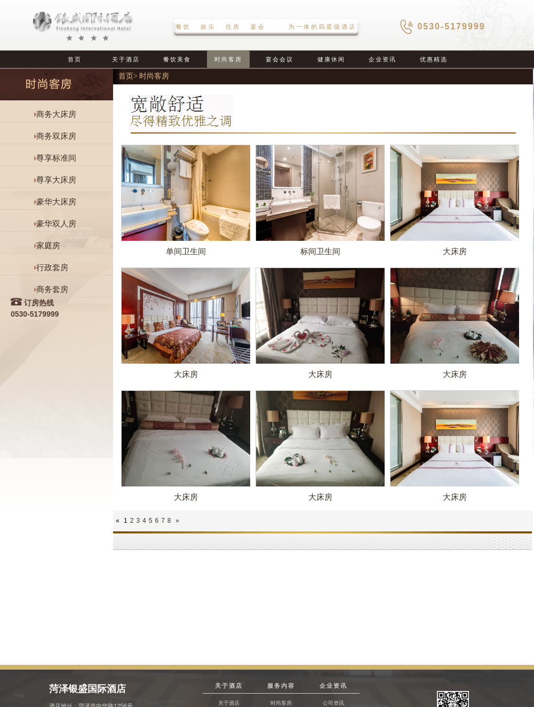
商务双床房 (56, 136)
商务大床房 (56, 114)
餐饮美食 (177, 59)
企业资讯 (382, 59)
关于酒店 (126, 59)
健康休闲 (331, 59)
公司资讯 (333, 703)
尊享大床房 (56, 180)
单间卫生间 (186, 251)
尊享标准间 (56, 158)
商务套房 (52, 289)
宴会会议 (279, 59)
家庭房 (48, 245)
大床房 (455, 251)
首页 (75, 59)
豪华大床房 (56, 202)
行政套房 (52, 267)
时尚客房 (228, 59)
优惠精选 (434, 59)
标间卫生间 (320, 251)
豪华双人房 (56, 223)
